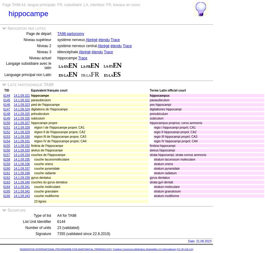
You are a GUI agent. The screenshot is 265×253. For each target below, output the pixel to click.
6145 (6, 100)
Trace (115, 40)
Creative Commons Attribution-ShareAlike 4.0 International (144, 249)
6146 (6, 104)
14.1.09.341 (22, 187)
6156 (6, 150)
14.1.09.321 (22, 95)
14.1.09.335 (22, 159)
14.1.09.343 (22, 196)
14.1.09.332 (22, 145)
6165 (6, 191)
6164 (6, 187)
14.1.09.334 (22, 155)
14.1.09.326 (22, 118)
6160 (6, 168)
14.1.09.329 (22, 132)
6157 (6, 155)
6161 (6, 173)
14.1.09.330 (22, 136)
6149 (6, 118)
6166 (6, 196)
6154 (6, 141)
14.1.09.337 (22, 168)
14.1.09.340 (22, 182)
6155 (6, 145)
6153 (6, 136)
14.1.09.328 (22, 127)
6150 (6, 123)
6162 (6, 177)
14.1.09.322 (22, 100)
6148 (6, 114)
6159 (6, 164)
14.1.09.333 (22, 150)
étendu (104, 40)
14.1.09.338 (22, 173)
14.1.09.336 (22, 164)
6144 (6, 95)
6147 (6, 109)
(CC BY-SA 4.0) (184, 249)
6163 (6, 182)
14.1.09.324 (22, 109)
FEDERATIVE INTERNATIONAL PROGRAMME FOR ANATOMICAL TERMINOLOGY (66, 249)
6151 (6, 127)
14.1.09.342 (22, 191)
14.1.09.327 (22, 123)
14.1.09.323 (22, 104)
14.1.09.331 (22, 141)
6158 (6, 159)
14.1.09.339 (22, 177)
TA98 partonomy (71, 34)
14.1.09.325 (22, 114)
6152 (6, 132)
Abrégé (92, 40)
